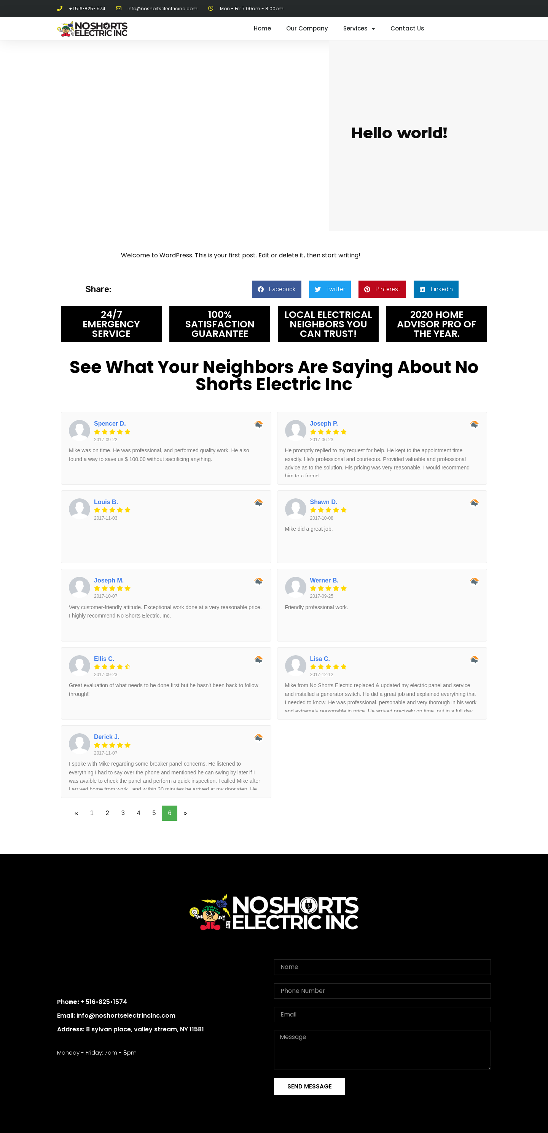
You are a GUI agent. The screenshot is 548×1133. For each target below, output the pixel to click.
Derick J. (106, 737)
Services (359, 29)
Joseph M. (109, 580)
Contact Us (407, 28)
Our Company (307, 28)
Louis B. (106, 502)
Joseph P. (324, 423)
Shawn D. (324, 502)
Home (262, 28)
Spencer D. (110, 423)
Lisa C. (320, 659)
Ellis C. (104, 659)
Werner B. (324, 580)
